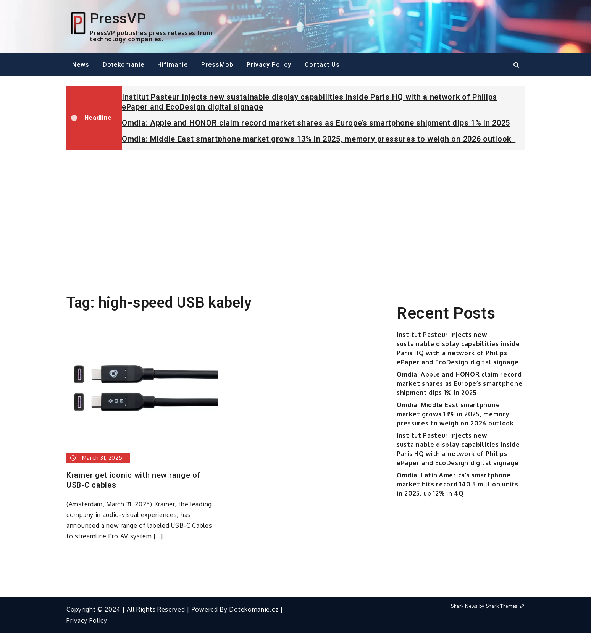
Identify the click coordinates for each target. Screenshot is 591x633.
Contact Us (322, 64)
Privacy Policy (269, 64)
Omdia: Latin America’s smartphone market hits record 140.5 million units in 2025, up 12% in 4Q (457, 484)
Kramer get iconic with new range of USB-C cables (133, 480)
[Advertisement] (295, 212)
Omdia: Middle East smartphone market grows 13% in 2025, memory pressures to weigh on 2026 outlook (318, 138)
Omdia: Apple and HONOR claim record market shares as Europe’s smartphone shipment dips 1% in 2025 (316, 122)
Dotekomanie (123, 64)
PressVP (118, 18)
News (80, 64)
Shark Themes (505, 606)
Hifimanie (172, 64)
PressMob (217, 64)
